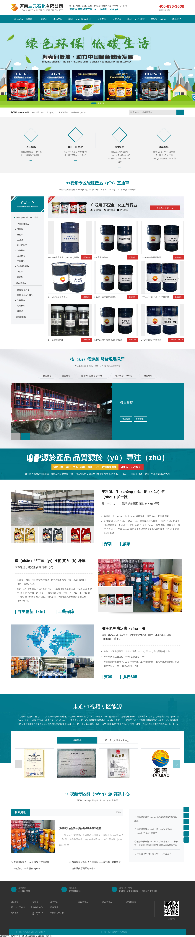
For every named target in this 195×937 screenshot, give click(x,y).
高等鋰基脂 (20, 317)
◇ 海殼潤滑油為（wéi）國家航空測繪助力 (31, 862)
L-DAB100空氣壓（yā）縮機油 (108, 340)
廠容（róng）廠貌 (136, 19)
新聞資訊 (20, 812)
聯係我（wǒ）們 (57, 913)
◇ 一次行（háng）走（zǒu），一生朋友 (152, 854)
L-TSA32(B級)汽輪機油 (151, 340)
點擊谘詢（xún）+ (176, 340)
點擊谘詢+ (86, 257)
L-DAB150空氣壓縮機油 (105, 297)
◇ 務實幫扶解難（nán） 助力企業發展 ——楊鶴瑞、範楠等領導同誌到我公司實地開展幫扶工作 (156, 843)
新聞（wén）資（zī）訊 (79, 19)
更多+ (118, 812)
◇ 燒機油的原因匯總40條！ (82, 868)
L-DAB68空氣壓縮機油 (151, 257)
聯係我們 (176, 19)
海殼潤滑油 (83, 902)
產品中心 (57, 19)
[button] (94, 103)
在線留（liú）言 (158, 19)
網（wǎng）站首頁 (23, 19)
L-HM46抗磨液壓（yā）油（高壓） (64, 257)
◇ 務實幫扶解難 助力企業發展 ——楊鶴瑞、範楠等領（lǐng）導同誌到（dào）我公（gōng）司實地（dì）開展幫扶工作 (96, 862)
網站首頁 (14, 902)
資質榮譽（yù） (37, 907)
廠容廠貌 (14, 913)
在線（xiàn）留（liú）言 (37, 914)
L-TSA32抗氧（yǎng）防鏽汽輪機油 (157, 297)
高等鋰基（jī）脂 (78, 112)
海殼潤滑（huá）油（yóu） (43, 112)
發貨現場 (116, 19)
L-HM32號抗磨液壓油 (58, 297)
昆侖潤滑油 (63, 112)
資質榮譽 (102, 19)
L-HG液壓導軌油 (55, 340)
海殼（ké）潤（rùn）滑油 (26, 217)
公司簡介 (42, 19)
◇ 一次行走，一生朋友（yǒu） (26, 868)
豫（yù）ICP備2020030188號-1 (113, 932)
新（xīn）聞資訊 (18, 907)
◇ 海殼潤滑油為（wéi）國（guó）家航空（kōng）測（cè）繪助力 (153, 831)
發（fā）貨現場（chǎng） (117, 740)
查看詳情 (106, 419)
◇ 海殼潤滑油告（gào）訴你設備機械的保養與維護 (155, 819)
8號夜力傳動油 (101, 257)
